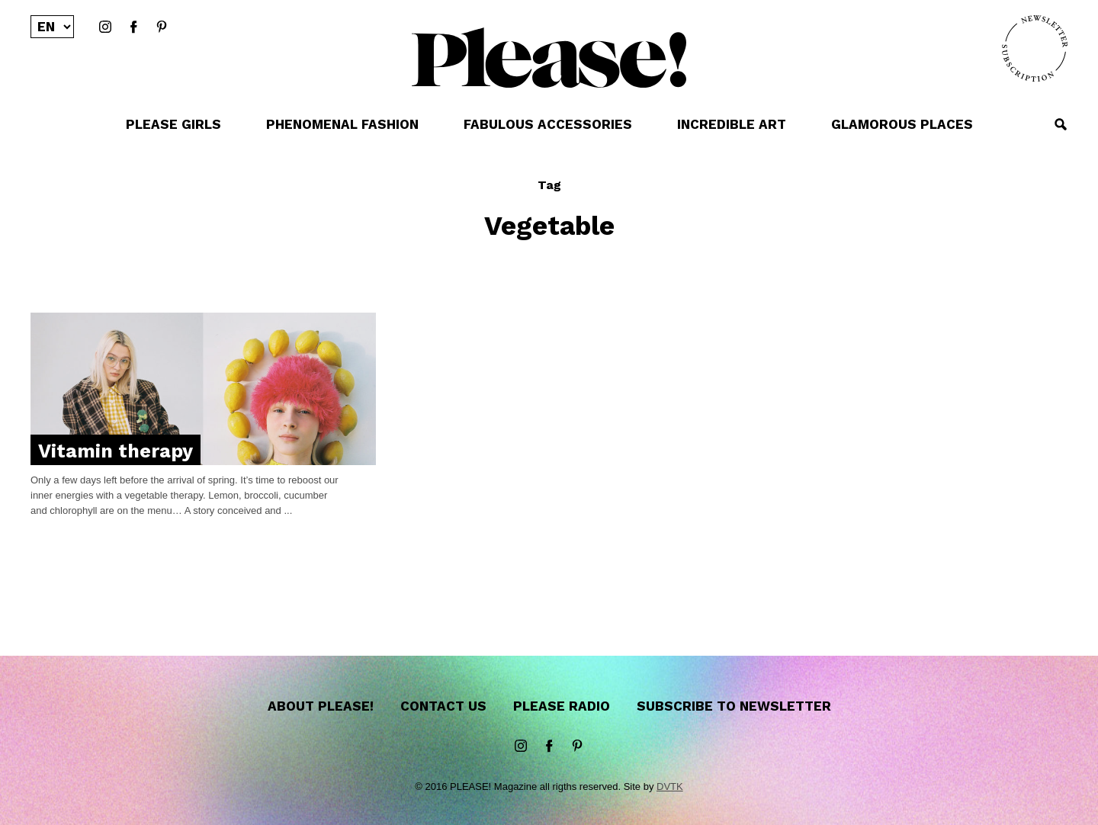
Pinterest (162, 27)
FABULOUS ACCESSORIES (548, 124)
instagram (105, 27)
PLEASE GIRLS (173, 124)
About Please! (321, 706)
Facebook (133, 27)
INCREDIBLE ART (731, 124)
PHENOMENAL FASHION (342, 124)
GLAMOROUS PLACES (902, 124)
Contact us (443, 706)
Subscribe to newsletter (734, 706)
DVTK (670, 786)
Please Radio (561, 706)
